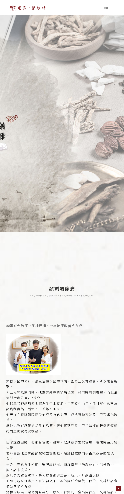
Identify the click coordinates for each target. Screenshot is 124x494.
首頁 (32, 278)
